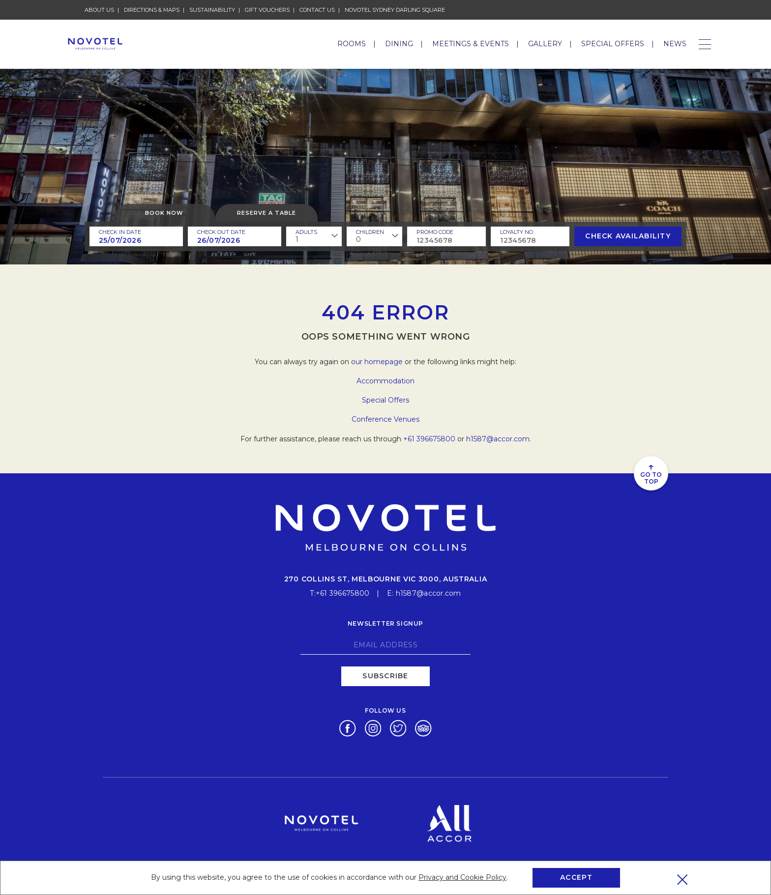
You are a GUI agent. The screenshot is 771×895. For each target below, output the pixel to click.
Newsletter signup (385, 623)
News (674, 43)
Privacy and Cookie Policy (462, 877)
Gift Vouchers (267, 9)
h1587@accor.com (498, 438)
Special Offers (612, 43)
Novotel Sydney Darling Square (395, 9)
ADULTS (306, 232)
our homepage (377, 361)
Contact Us (317, 9)
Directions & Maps (151, 9)
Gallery (545, 43)
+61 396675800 (429, 438)
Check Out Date (221, 232)
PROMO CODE (434, 232)
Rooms (351, 43)
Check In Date (120, 232)
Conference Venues (385, 419)
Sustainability (212, 9)
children (370, 232)
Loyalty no (516, 232)
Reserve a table (266, 212)
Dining (399, 43)
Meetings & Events (470, 43)
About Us (99, 9)
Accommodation (385, 380)
